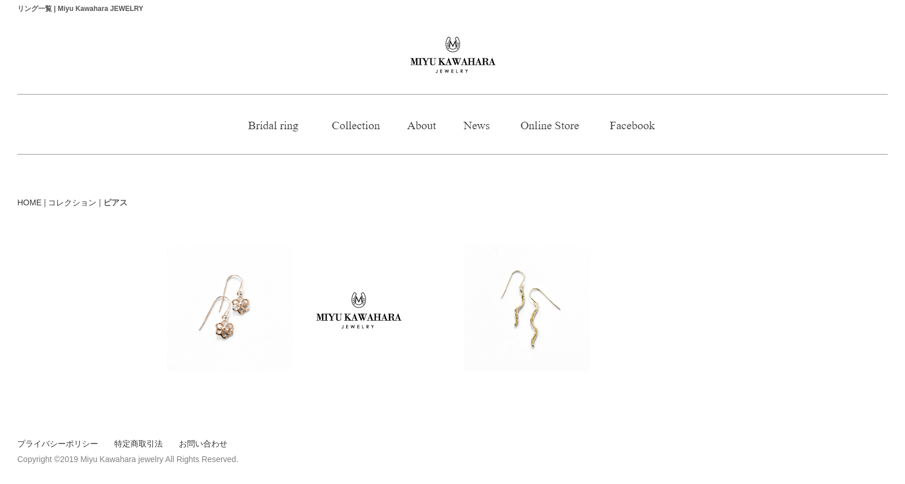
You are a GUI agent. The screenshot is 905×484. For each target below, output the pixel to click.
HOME (29, 202)
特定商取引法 (138, 443)
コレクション (72, 202)
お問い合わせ (203, 443)
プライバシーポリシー (57, 443)
